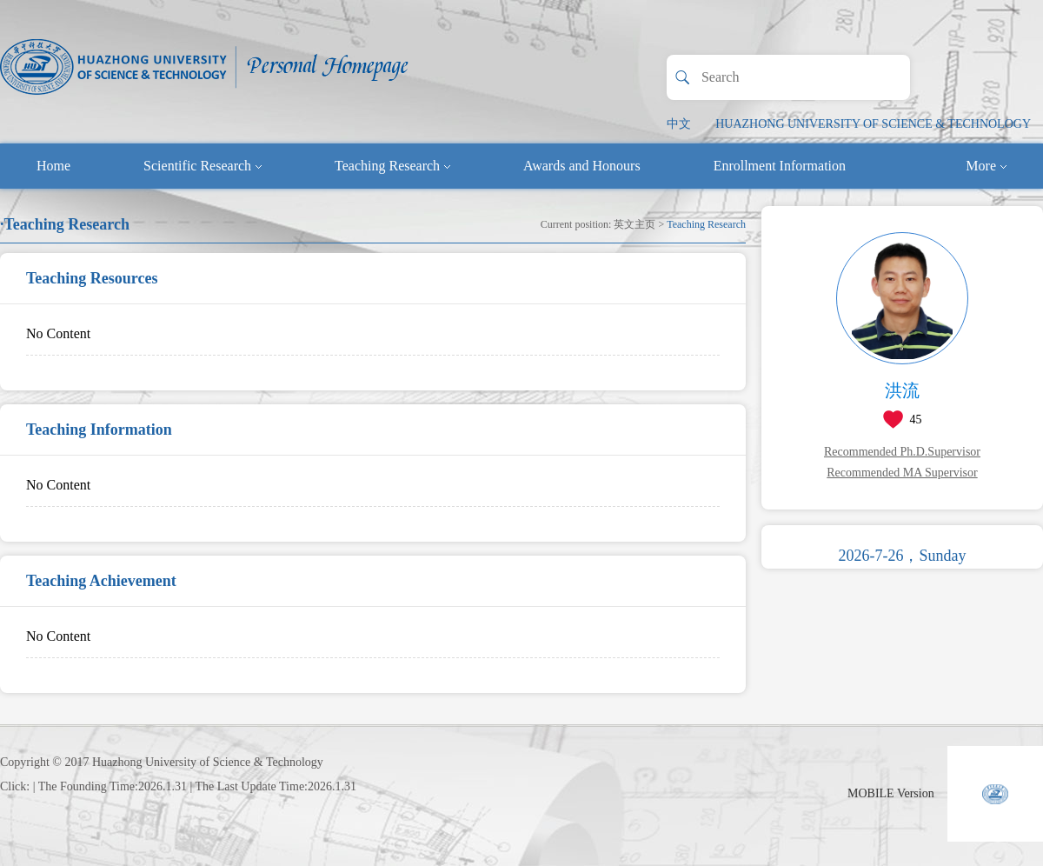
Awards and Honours (582, 165)
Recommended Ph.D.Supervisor (902, 451)
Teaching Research (392, 165)
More (986, 165)
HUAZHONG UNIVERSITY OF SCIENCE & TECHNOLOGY (873, 123)
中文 (679, 123)
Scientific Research (202, 165)
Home (53, 165)
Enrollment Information (780, 165)
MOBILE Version (890, 793)
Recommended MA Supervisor (902, 472)
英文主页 (634, 224)
